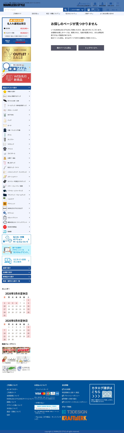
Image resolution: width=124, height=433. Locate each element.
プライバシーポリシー (71, 395)
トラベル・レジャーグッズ (13, 191)
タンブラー (8, 139)
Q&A (8, 415)
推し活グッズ (9, 163)
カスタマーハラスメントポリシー (74, 402)
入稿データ (88, 13)
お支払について (12, 408)
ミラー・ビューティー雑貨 (13, 186)
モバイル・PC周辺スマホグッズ (14, 181)
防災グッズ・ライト (11, 167)
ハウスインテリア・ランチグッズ (15, 172)
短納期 (7, 232)
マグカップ (8, 144)
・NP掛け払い (39, 403)
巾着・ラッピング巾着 (11, 130)
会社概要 (66, 389)
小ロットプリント (10, 218)
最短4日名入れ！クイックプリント (15, 222)
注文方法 (34, 13)
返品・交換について (14, 411)
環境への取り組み (69, 399)
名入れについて (70, 13)
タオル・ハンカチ (10, 110)
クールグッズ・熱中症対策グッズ (15, 105)
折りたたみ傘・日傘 (11, 101)
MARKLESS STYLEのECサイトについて (20, 399)
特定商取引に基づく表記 (70, 392)
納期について (11, 402)
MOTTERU (8, 115)
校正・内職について (52, 13)
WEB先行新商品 (10, 227)
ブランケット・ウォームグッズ (14, 194)
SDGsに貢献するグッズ (12, 96)
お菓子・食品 (9, 158)
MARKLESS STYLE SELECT (13, 208)
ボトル (7, 135)
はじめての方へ (12, 389)
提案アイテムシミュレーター (95, 8)
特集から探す (9, 92)
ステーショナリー (10, 177)
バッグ (7, 120)
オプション (8, 213)
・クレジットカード (41, 389)
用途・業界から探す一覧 (11, 281)
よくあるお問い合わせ (107, 13)
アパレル (8, 149)
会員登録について (13, 395)
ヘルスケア (8, 199)
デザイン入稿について (14, 405)
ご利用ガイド (17, 13)
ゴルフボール (9, 153)
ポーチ (7, 126)
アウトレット (9, 204)
